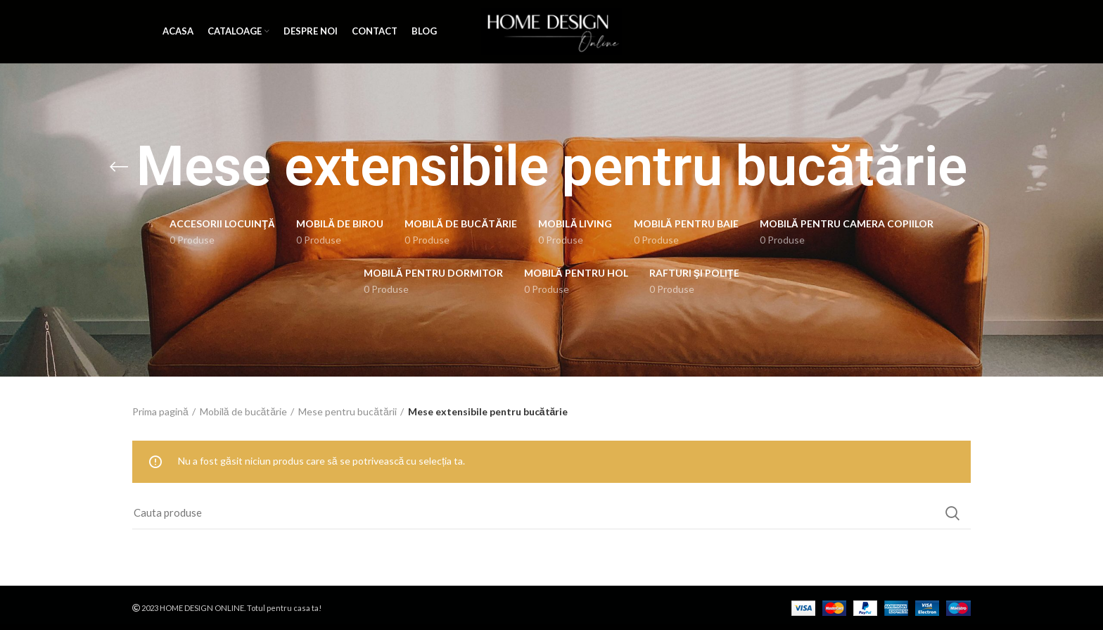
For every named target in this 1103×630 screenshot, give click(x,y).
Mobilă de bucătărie (243, 411)
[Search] (551, 513)
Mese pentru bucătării (347, 411)
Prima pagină (160, 411)
